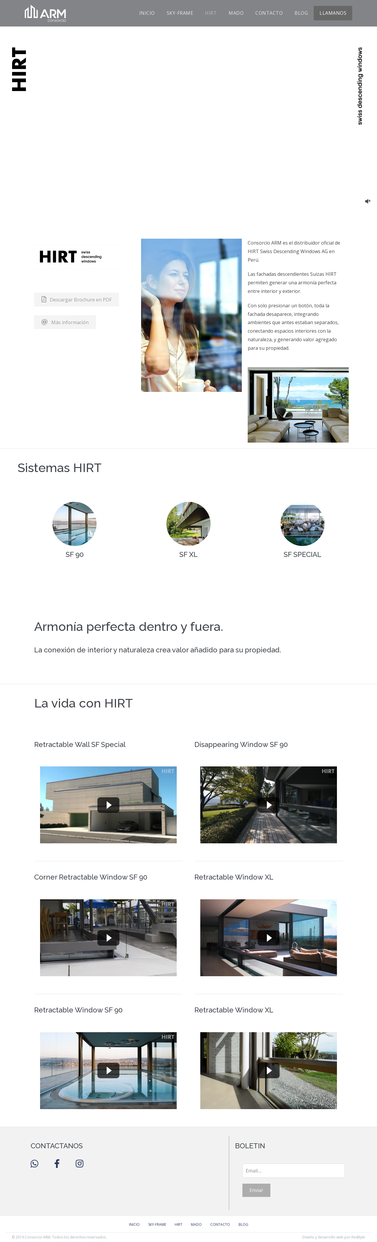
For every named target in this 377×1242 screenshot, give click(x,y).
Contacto (269, 13)
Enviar (256, 1190)
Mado (236, 13)
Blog (301, 13)
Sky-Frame (180, 13)
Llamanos (333, 13)
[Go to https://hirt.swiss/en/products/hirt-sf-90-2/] (75, 532)
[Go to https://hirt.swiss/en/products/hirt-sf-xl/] (189, 532)
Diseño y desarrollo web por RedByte (333, 1237)
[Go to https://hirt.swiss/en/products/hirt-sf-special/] (302, 532)
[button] (76, 299)
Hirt (211, 13)
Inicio (147, 13)
